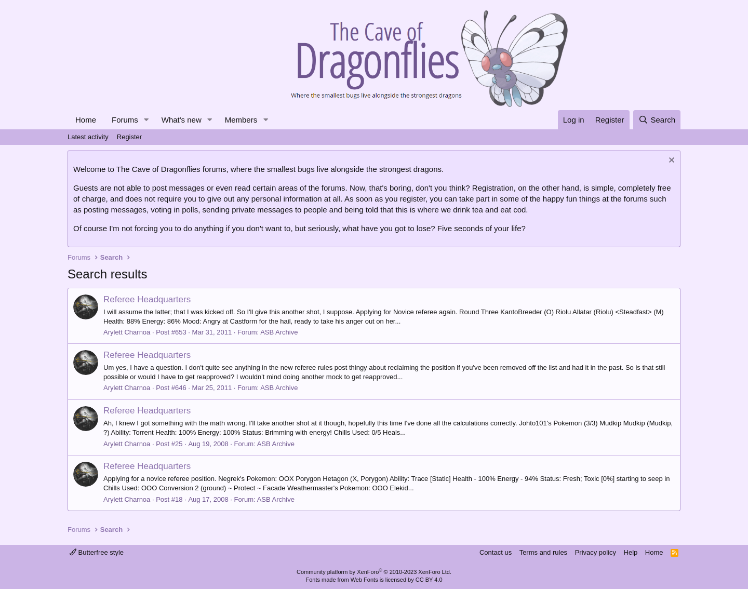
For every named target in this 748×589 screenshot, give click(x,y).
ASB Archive (279, 332)
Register (129, 137)
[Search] (656, 119)
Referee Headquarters (147, 299)
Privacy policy (595, 552)
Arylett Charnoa (126, 332)
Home (85, 119)
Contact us (495, 552)
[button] (146, 119)
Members (241, 119)
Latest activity (88, 137)
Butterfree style (97, 552)
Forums (125, 119)
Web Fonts (364, 580)
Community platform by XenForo (374, 572)
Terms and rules (543, 552)
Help (631, 552)
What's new (182, 119)
